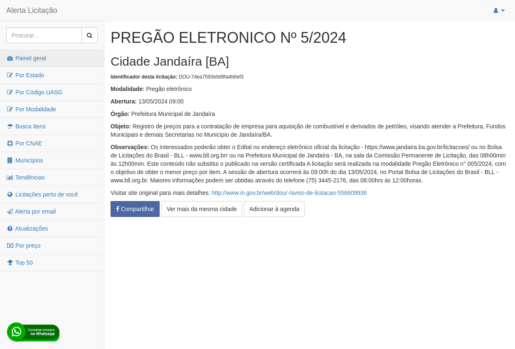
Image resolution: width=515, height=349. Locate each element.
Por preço (23, 245)
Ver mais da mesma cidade (202, 209)
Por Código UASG (34, 92)
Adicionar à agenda (274, 209)
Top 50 (19, 262)
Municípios (24, 160)
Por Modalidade (31, 109)
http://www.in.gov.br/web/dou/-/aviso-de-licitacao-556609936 (289, 192)
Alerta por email (31, 211)
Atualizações (27, 228)
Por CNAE (24, 143)
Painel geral (26, 58)
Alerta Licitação (31, 10)
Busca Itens (26, 126)
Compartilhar (135, 209)
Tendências (25, 177)
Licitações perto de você (42, 194)
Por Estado (25, 75)
